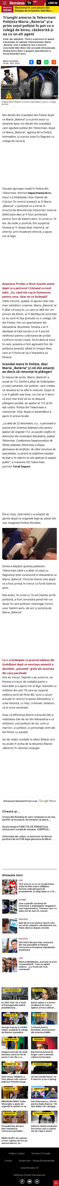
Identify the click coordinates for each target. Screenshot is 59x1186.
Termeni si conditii (40, 1153)
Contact (8, 1160)
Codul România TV (29, 1167)
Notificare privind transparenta (29, 1175)
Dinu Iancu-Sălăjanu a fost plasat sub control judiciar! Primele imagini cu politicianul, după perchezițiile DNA (14, 1079)
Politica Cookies (17, 1153)
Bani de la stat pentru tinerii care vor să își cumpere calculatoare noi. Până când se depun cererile (38, 925)
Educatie (23, 919)
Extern (22, 900)
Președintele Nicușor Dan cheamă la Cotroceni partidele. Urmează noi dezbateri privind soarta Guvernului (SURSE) (13, 1128)
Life (21, 880)
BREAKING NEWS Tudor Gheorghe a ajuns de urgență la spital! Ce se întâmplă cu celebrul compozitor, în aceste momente (13, 1104)
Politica (23, 938)
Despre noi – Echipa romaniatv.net (37, 1160)
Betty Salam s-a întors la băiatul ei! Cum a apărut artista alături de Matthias (44, 1005)
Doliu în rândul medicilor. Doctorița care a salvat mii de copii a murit (44, 1128)
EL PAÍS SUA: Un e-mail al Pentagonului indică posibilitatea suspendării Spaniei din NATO (13, 1005)
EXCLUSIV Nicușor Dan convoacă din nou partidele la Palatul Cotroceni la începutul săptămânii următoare (37, 946)
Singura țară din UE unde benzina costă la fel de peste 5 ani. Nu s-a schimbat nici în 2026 (14, 1054)
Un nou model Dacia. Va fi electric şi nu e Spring (43, 1078)
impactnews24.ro (39, 193)
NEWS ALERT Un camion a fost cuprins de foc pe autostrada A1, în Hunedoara (14, 1140)
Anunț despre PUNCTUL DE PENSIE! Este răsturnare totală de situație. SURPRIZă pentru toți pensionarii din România (25, 828)
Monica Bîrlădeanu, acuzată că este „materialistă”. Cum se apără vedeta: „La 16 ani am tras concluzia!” (38, 966)
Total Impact (21, 466)
